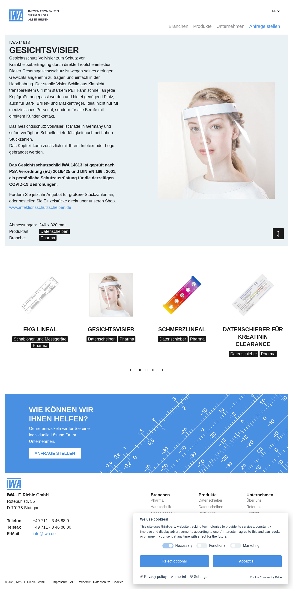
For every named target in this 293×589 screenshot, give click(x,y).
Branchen (178, 26)
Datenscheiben (54, 231)
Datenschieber (172, 339)
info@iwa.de (44, 533)
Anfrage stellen (264, 26)
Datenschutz (101, 582)
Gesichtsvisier (111, 329)
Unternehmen (230, 26)
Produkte (202, 26)
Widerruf (84, 582)
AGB (73, 582)
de (274, 11)
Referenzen (256, 507)
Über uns (253, 500)
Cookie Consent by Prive (266, 577)
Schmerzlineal (182, 329)
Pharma (48, 238)
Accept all (247, 561)
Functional (217, 545)
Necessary (184, 545)
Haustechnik (161, 507)
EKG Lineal (40, 329)
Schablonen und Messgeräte (40, 339)
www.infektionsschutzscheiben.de (40, 207)
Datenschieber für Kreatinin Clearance (253, 336)
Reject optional (174, 561)
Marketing (251, 545)
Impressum (60, 582)
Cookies (118, 582)
